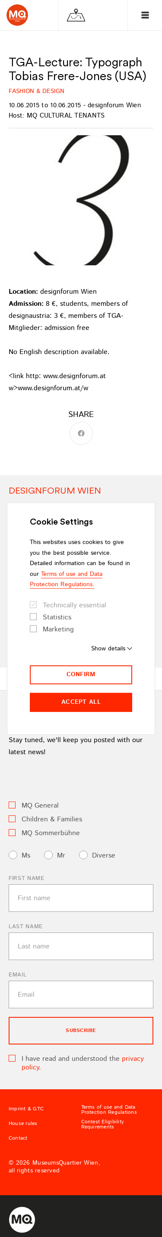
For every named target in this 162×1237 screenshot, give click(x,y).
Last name (26, 927)
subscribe (81, 1030)
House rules (23, 1123)
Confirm (81, 674)
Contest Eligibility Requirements (102, 1124)
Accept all (81, 702)
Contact (18, 1138)
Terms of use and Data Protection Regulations (109, 1110)
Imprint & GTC (26, 1109)
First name (26, 878)
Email (17, 975)
